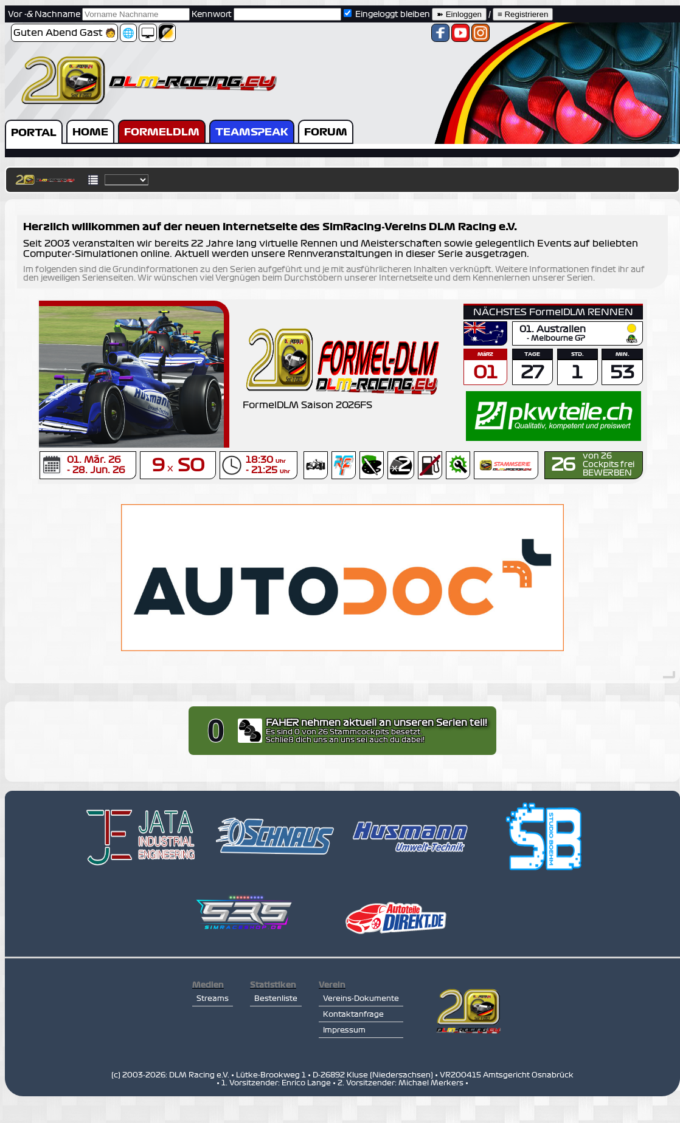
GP (580, 338)
